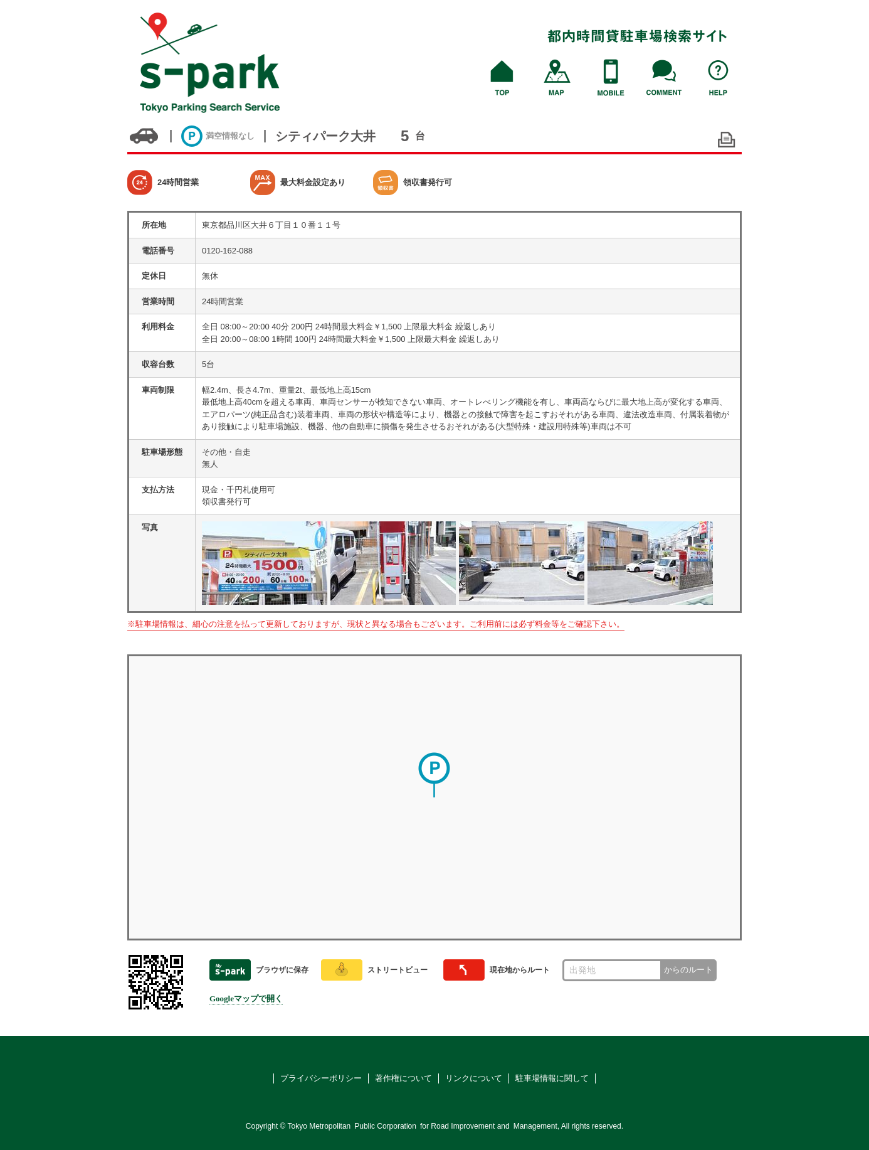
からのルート (688, 969)
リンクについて (473, 1078)
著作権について (403, 1078)
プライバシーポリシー (321, 1078)
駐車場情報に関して (552, 1078)
